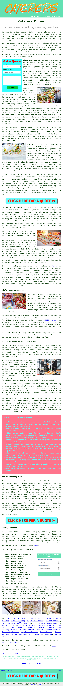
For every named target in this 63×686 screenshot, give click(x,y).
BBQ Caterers (39, 623)
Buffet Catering (18, 621)
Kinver (54, 266)
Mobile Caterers (29, 619)
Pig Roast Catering (35, 621)
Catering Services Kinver (18, 550)
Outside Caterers (18, 630)
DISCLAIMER (56, 16)
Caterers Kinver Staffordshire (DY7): (18, 32)
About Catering (29, 60)
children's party (51, 320)
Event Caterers (35, 634)
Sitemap (3, 670)
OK (40, 685)
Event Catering (13, 619)
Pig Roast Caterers (29, 632)
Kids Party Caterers (10, 632)
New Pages (9, 670)
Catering (31, 627)
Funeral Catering (53, 621)
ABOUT (43, 16)
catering (41, 507)
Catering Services (28, 625)
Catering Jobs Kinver (10, 642)
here (36, 545)
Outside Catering (53, 630)
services (30, 266)
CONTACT (49, 16)
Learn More (33, 685)
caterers (48, 84)
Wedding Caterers (9, 625)
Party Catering (18, 627)
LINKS (37, 16)
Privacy (60, 670)
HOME (32, 16)
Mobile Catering (44, 619)
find (9, 532)
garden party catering (49, 503)
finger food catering (20, 492)
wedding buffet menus (37, 485)
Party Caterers (8, 623)
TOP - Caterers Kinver (11, 653)
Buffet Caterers (24, 623)
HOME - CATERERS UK (31, 663)
